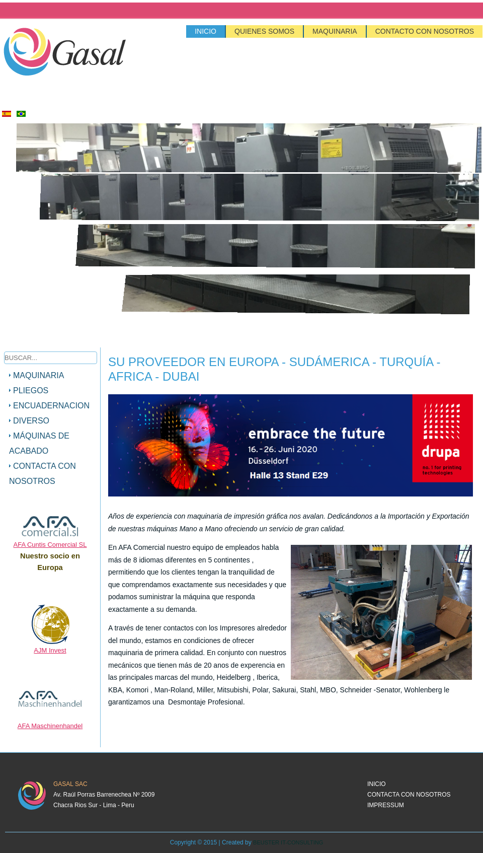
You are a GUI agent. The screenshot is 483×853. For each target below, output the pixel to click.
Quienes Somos (264, 31)
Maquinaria (334, 31)
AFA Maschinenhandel (50, 726)
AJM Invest (50, 650)
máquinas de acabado (39, 443)
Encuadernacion (51, 405)
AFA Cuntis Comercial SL (50, 544)
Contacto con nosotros (424, 31)
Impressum (385, 805)
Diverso (31, 420)
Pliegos (30, 390)
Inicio (205, 31)
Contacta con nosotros (42, 473)
